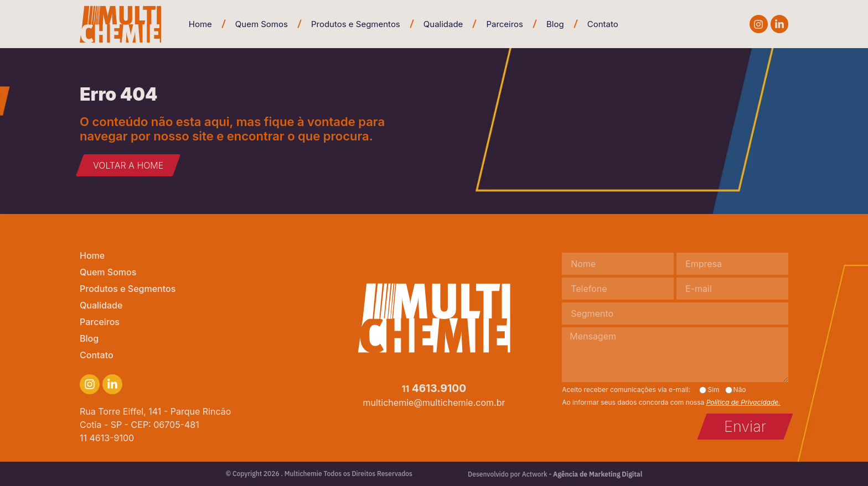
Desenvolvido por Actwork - (555, 474)
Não (739, 389)
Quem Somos (261, 24)
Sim (713, 389)
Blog (555, 24)
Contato (602, 24)
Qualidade (443, 24)
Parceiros (504, 24)
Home (200, 24)
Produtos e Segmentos (355, 24)
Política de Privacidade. (743, 402)
